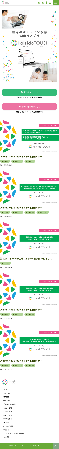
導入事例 (6, 397)
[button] (56, 2)
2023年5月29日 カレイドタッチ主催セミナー (21, 360)
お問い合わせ (39, 2)
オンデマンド (18, 161)
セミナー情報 (7, 408)
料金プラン (6, 400)
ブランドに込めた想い (10, 404)
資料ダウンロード (31, 92)
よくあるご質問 (8, 426)
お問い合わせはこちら (31, 106)
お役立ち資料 (46, 2)
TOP (5, 390)
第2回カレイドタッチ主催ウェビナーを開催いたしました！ (26, 258)
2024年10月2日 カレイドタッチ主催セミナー (21, 207)
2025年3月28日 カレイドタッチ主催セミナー (21, 156)
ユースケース (7, 393)
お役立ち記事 (7, 411)
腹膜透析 (6, 161)
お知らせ (6, 430)
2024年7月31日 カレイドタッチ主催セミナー (21, 309)
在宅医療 (6, 212)
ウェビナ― (31, 161)
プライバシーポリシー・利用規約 (13, 433)
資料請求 (43, 2)
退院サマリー (43, 212)
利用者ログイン (50, 2)
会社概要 (6, 437)
